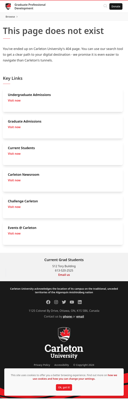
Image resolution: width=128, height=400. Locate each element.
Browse (115, 17)
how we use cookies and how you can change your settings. (75, 376)
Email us (64, 276)
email (80, 318)
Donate (115, 6)
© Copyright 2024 (83, 366)
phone (68, 318)
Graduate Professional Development (30, 6)
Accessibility (61, 366)
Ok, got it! (64, 387)
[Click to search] (105, 6)
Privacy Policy (42, 366)
